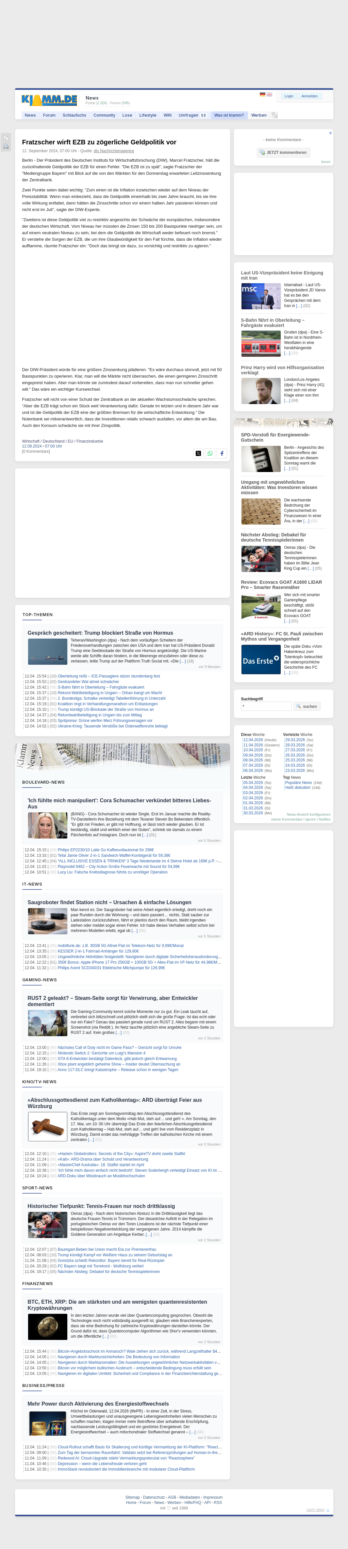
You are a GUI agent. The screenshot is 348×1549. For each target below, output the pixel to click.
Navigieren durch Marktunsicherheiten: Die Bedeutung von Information (119, 1357)
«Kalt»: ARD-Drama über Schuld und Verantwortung (103, 1159)
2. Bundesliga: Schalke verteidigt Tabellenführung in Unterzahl (112, 698)
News (30, 115)
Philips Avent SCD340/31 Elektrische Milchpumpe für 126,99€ (111, 968)
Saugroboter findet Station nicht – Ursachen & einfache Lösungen (109, 902)
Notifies (325, 819)
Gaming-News (39, 979)
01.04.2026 (253, 803)
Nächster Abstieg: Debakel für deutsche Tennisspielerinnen (109, 1271)
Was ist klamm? (229, 115)
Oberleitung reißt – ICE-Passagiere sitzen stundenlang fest (109, 676)
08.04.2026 (253, 760)
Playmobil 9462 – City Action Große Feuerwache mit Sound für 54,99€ (119, 866)
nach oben (316, 1510)
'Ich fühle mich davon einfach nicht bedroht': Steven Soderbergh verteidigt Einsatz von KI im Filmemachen (150, 1170)
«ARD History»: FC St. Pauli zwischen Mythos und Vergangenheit (282, 636)
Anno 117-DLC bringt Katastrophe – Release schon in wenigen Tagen (118, 1070)
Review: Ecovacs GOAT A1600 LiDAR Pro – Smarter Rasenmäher (281, 584)
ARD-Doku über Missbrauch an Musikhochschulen (101, 1176)
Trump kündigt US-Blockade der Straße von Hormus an (106, 709)
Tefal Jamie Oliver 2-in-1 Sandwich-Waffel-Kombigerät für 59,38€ (114, 855)
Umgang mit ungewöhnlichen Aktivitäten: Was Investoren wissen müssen (279, 487)
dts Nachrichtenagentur (114, 151)
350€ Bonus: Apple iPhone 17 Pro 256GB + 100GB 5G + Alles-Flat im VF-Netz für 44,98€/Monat (141, 962)
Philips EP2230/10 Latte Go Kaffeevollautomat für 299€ (106, 850)
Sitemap (132, 1497)
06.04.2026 (253, 770)
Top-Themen (37, 614)
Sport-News (37, 1187)
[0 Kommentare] (36, 451)
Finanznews (37, 1283)
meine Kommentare (287, 819)
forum (325, 162)
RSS (218, 1502)
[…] (183, 661)
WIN (168, 115)
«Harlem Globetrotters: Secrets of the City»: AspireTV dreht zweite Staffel (121, 1153)
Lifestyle (148, 115)
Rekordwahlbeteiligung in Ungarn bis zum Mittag (100, 715)
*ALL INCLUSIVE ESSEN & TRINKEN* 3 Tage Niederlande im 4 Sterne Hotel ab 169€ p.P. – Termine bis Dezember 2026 (163, 861)
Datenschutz (154, 1497)
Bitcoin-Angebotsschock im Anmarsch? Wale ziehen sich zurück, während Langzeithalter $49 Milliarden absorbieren (158, 1351)
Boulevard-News (43, 782)
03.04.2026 (253, 793)
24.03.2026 (295, 765)
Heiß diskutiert (297, 787)
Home (131, 1502)
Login (289, 96)
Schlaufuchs (74, 115)
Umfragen (193, 115)
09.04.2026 (253, 755)
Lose (127, 115)
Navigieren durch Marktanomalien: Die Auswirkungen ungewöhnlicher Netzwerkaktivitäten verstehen (145, 1362)
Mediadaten (189, 1497)
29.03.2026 (295, 740)
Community (104, 115)
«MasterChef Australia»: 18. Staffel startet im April (101, 1165)
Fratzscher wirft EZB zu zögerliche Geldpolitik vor (99, 142)
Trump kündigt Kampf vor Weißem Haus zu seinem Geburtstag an (115, 1255)
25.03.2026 (295, 760)
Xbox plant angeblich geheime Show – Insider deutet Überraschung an (119, 1064)
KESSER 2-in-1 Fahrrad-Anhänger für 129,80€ (98, 951)
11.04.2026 (253, 745)
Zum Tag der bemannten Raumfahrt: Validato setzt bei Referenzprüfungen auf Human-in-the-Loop (143, 1452)
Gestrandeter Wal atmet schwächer (88, 681)
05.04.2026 (253, 782)
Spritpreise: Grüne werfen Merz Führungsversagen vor (105, 720)
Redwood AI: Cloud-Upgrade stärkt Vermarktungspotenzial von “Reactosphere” (126, 1458)
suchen (306, 706)
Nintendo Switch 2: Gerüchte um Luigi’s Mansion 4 (102, 1053)
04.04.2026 (253, 787)
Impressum (213, 1497)
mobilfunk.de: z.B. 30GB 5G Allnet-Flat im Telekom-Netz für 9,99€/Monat (121, 945)
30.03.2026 (253, 813)
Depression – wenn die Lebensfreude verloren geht (102, 1463)
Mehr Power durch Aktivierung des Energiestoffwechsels (98, 1404)
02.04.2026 (253, 798)
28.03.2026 (295, 745)
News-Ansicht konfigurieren (309, 814)
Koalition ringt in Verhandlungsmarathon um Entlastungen (108, 704)
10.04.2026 (253, 750)
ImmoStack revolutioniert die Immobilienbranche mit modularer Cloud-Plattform (126, 1469)
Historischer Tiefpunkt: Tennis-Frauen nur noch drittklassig (101, 1206)
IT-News (32, 884)
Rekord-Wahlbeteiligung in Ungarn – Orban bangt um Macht (110, 693)
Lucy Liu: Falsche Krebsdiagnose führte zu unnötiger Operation (113, 872)
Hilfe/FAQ (192, 1502)
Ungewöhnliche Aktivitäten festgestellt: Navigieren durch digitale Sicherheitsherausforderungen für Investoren (152, 956)
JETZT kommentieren (283, 152)
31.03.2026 (253, 808)
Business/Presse (43, 1385)
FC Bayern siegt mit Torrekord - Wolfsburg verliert (101, 1266)
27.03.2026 (295, 750)
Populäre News (298, 782)
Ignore (311, 819)
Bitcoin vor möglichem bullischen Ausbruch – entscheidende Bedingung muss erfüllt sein (134, 1368)
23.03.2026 (295, 770)
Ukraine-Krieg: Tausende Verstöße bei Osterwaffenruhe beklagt (113, 726)
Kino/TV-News (39, 1081)
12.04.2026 (253, 740)
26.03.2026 (295, 755)
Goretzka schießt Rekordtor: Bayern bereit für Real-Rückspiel (111, 1260)
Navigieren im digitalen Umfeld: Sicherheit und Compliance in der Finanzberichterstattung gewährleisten (148, 1373)
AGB (172, 1497)
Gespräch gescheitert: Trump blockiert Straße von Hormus (100, 633)
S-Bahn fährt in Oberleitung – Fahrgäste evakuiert (101, 687)
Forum (49, 115)
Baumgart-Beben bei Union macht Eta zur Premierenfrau (107, 1249)
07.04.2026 (253, 765)
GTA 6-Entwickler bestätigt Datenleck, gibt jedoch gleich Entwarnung (117, 1058)
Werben (259, 115)
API (207, 1502)
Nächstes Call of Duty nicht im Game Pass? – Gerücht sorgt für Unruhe (120, 1047)
